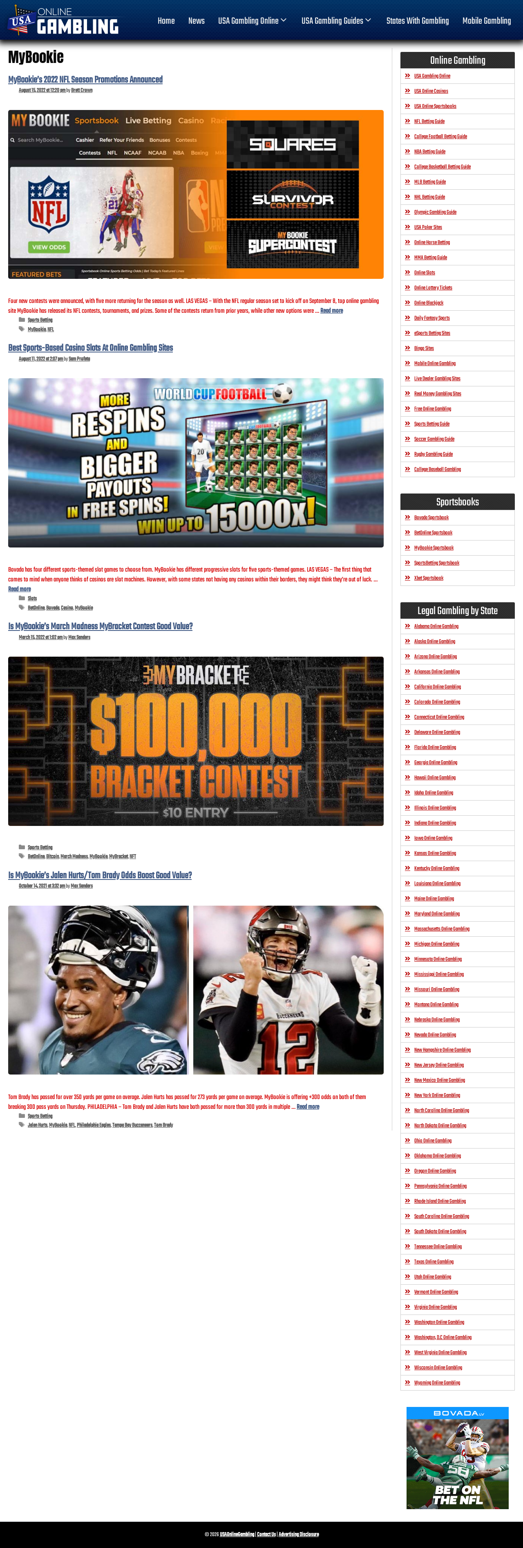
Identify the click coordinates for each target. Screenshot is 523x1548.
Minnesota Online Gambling (438, 959)
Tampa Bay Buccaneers (132, 1125)
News (196, 21)
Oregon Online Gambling (435, 1171)
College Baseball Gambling (437, 469)
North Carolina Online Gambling (441, 1110)
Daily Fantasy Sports (432, 318)
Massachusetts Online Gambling (441, 929)
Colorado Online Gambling (437, 702)
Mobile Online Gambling (435, 363)
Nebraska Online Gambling (437, 1020)
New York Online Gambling (437, 1095)
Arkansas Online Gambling (437, 672)
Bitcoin (52, 857)
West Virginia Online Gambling (440, 1352)
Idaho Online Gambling (433, 793)
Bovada (52, 608)
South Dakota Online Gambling (440, 1231)
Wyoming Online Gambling (437, 1383)
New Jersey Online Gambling (439, 1065)
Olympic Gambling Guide (435, 212)
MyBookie (37, 329)
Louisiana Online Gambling (437, 883)
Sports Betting (40, 320)
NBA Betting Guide (429, 152)
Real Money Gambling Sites (437, 394)
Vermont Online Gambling (436, 1292)
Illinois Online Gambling (435, 808)
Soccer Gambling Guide (434, 439)
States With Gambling (418, 21)
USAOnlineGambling (237, 1534)
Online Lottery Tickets (433, 288)
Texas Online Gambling (434, 1262)
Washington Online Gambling (439, 1322)
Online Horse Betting (432, 242)
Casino (67, 608)
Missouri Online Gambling (436, 989)
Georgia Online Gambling (435, 762)
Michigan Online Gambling (436, 944)
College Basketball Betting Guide (442, 167)
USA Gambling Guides (337, 21)
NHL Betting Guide (429, 197)
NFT (133, 857)
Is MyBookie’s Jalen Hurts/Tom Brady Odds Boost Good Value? (100, 875)
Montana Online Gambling (436, 1005)
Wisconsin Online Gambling (438, 1368)
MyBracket (118, 857)
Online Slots (424, 273)
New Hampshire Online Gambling (442, 1050)
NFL (50, 329)
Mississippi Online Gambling (439, 974)
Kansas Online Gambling (435, 853)
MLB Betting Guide (430, 182)
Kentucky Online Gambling (436, 868)
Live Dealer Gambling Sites (437, 379)
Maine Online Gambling (434, 899)
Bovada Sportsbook (431, 518)
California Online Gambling (437, 687)
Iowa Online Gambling (433, 838)
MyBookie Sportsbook (434, 548)
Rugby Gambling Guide (433, 454)
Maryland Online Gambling (437, 914)
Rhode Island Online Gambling (440, 1201)
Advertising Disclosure (299, 1534)
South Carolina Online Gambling (441, 1216)
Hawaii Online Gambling (435, 778)
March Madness (74, 857)
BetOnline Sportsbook (433, 533)
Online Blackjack (428, 303)
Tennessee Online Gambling (438, 1247)
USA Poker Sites (428, 227)
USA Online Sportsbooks (435, 106)
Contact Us (266, 1534)
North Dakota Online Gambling (440, 1126)
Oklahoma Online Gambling (437, 1156)
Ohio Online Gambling (432, 1141)
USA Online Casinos (431, 91)
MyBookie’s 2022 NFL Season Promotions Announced (85, 80)
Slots (32, 599)
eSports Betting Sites (432, 333)
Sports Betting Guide (431, 424)
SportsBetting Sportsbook (436, 563)
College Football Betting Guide (440, 136)
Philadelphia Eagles (94, 1125)
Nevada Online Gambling (435, 1035)
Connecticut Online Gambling (439, 717)
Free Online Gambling (432, 409)
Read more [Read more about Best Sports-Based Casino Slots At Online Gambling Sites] (19, 589)
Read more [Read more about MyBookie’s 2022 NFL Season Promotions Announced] (331, 311)
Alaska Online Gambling (434, 641)
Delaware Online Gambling (437, 732)
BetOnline (36, 608)
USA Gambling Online (253, 21)
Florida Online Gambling (435, 747)
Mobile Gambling (487, 21)
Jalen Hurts (37, 1125)
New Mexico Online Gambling (439, 1080)
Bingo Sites (424, 348)
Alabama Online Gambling (436, 626)
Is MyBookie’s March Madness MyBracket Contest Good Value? (100, 626)
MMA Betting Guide (430, 258)
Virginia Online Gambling (435, 1307)
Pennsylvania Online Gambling (440, 1186)
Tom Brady (163, 1125)
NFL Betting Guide (429, 121)
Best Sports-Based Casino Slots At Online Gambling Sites (90, 348)
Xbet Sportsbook (428, 578)
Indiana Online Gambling (435, 823)
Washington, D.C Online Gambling (443, 1337)
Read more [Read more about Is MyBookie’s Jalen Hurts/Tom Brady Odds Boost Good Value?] (308, 1107)
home (166, 21)
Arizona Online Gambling (435, 657)
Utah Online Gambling (432, 1277)
